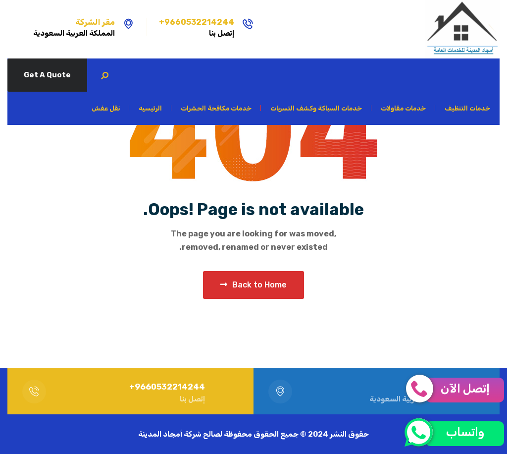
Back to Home (253, 284)
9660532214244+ (196, 22)
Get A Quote (47, 74)
